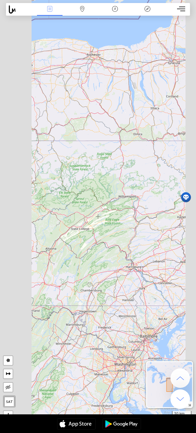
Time (115, 9)
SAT (9, 402)
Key (147, 9)
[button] (186, 197)
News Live (50, 9)
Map (82, 9)
